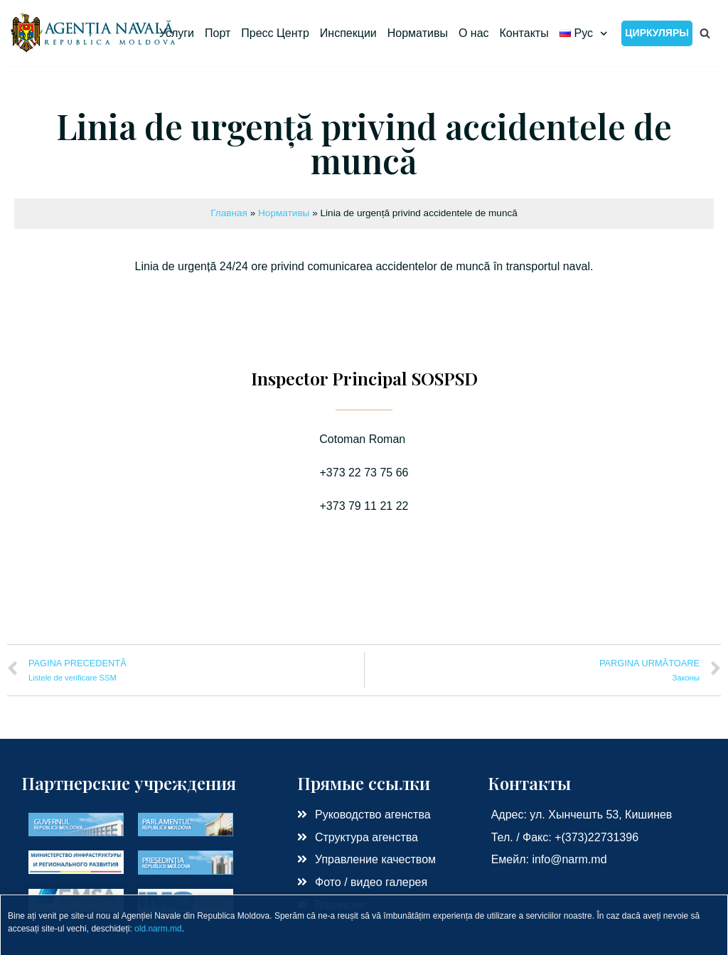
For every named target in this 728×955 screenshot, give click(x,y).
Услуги (176, 33)
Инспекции (348, 33)
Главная (228, 213)
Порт (217, 33)
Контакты (524, 33)
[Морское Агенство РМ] (94, 33)
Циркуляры (657, 32)
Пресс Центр (275, 33)
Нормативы (417, 33)
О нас (474, 33)
